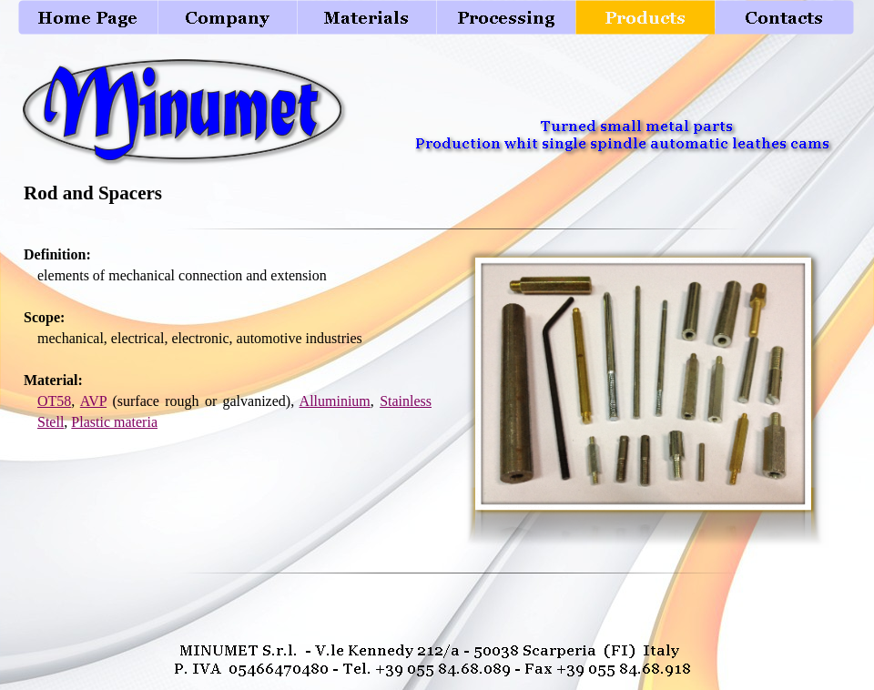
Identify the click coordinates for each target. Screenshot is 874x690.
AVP (93, 401)
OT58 (54, 401)
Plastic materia (114, 422)
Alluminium (335, 401)
